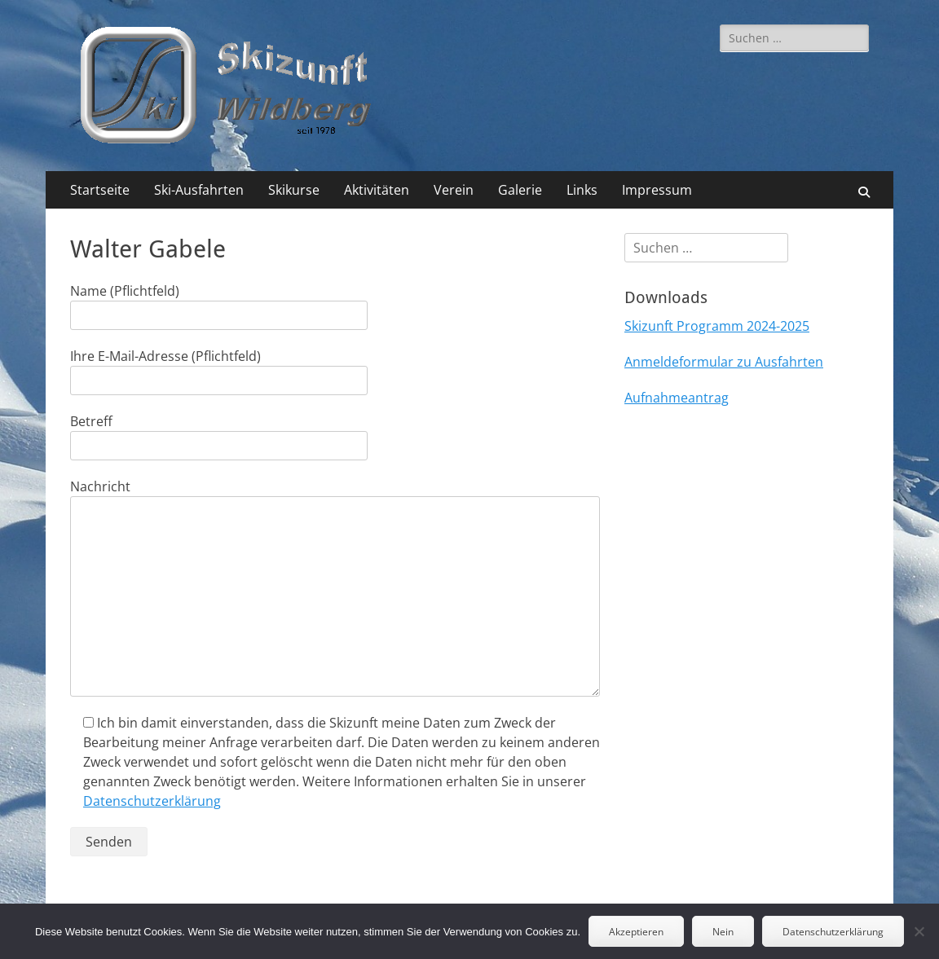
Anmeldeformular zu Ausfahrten (723, 362)
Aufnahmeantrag (676, 398)
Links (581, 190)
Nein (723, 932)
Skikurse (294, 190)
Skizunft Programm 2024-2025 (716, 326)
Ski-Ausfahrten (199, 190)
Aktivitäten (376, 190)
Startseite (100, 190)
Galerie (520, 190)
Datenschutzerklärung (152, 801)
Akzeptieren (636, 932)
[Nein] (918, 931)
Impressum (657, 190)
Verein (454, 190)
